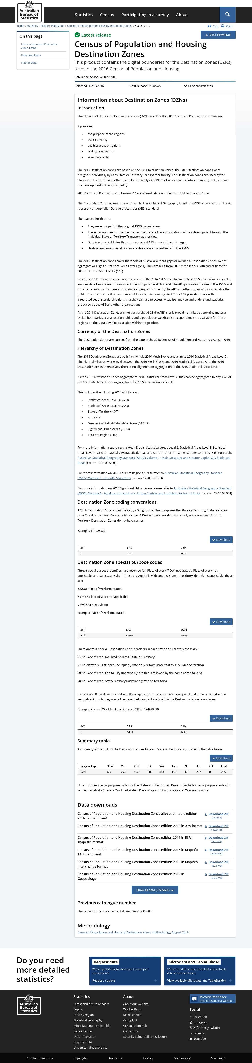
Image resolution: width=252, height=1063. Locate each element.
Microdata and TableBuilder (93, 1026)
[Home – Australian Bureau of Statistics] (29, 1005)
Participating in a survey (145, 14)
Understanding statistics (90, 1048)
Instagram (201, 1022)
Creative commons (40, 1058)
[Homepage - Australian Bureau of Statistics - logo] (29, 12)
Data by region (84, 1015)
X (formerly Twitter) (206, 1028)
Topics (78, 1009)
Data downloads (31, 55)
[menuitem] (84, 14)
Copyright (80, 1058)
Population (57, 25)
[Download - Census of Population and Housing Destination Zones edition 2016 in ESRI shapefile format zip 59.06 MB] (216, 839)
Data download (220, 35)
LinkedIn (199, 1033)
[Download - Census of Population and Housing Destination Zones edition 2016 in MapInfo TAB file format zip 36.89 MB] (216, 851)
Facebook (200, 1017)
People (45, 25)
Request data (83, 1042)
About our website (136, 1004)
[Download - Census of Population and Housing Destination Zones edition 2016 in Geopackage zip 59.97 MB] (216, 876)
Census (107, 14)
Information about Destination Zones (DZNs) (39, 45)
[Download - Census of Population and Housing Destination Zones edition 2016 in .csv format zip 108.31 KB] (216, 827)
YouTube (200, 1039)
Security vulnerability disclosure (145, 1037)
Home (20, 25)
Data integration (85, 1037)
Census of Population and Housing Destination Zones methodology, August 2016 (133, 932)
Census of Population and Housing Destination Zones (99, 25)
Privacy (148, 1058)
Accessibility (182, 1058)
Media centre (132, 1015)
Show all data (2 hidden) (153, 890)
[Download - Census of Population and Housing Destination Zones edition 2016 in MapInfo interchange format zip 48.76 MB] (216, 863)
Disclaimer (115, 1058)
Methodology (29, 62)
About (182, 14)
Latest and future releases (91, 1004)
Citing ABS (130, 1020)
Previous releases (200, 86)
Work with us (132, 1009)
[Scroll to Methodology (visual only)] (114, 926)
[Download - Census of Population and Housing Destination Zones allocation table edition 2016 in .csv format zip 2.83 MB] (216, 815)
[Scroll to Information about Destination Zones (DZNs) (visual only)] (191, 100)
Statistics (84, 14)
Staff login (218, 1058)
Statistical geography (88, 1020)
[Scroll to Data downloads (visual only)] (121, 805)
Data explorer (83, 1031)
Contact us (130, 1031)
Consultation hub (135, 1026)
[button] (228, 15)
